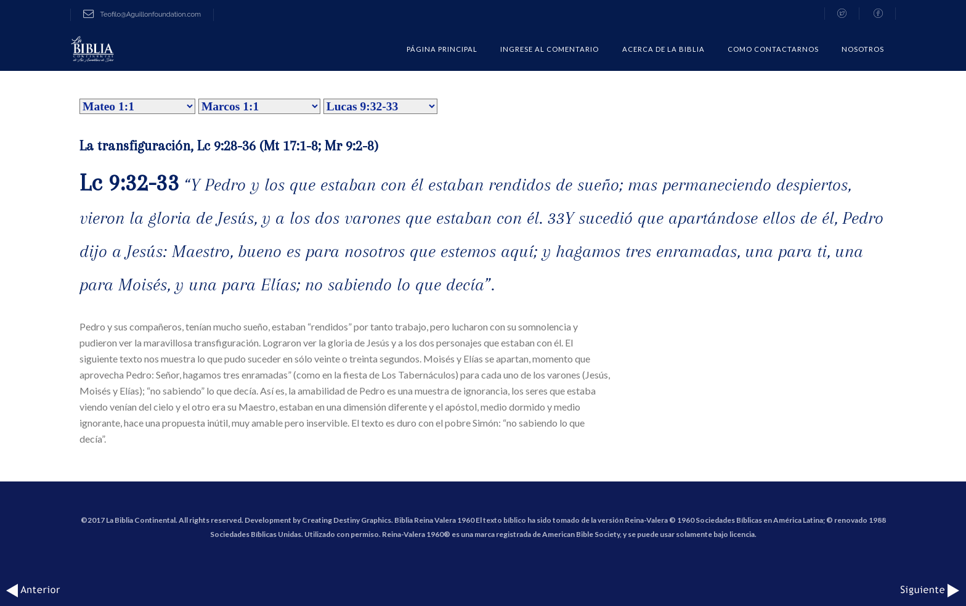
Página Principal (442, 49)
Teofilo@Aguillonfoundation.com (142, 14)
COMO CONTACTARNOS (773, 49)
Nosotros (863, 49)
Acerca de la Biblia (663, 49)
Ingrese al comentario (549, 49)
